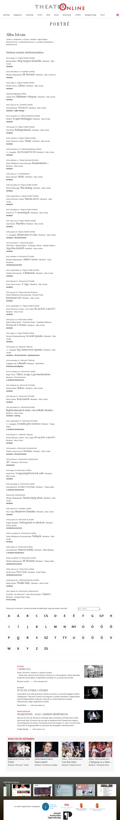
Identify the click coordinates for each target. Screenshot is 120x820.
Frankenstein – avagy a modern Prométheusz (42, 714)
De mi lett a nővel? (45, 308)
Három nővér (32, 198)
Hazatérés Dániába (25, 511)
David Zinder (41, 572)
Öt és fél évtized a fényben (32, 690)
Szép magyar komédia (29, 60)
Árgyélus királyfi (15, 248)
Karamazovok (13, 297)
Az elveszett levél (26, 152)
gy (102, 616)
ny (74, 627)
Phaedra (20, 223)
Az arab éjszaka (34, 336)
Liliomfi (21, 363)
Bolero (21, 388)
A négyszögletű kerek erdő (29, 473)
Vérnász (27, 451)
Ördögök (36, 536)
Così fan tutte (69, 762)
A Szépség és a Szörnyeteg (100, 762)
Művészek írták (23, 711)
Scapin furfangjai (22, 118)
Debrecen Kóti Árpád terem (19, 759)
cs (46, 616)
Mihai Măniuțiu (48, 550)
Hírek (48, 15)
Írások (56, 15)
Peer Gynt (22, 572)
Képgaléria (18, 15)
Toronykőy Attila (102, 765)
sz (46, 638)
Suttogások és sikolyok (32, 522)
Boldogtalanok (23, 129)
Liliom (21, 85)
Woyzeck (23, 107)
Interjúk (20, 666)
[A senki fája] (93, 671)
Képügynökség (90, 15)
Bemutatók (67, 15)
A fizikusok (29, 273)
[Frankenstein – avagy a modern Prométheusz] (93, 716)
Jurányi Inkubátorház (44, 759)
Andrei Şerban (11, 525)
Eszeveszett (41, 762)
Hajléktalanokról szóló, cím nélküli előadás (29, 410)
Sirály (28, 140)
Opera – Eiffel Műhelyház (72, 759)
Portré (39, 15)
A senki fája (24, 669)
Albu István (48, 75)
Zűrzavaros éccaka (27, 234)
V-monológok (22, 212)
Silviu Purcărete (20, 377)
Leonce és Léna (26, 486)
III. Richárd (29, 74)
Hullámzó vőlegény (26, 96)
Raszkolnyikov (40, 163)
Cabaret (46, 594)
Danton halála (25, 549)
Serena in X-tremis (16, 325)
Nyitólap (6, 15)
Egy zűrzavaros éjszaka (29, 349)
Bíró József (24, 462)
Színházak (29, 15)
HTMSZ (78, 15)
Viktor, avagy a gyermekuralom (33, 374)
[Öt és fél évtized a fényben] (93, 692)
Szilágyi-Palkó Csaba (22, 597)
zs (46, 649)
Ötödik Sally (23, 583)
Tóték (11, 762)
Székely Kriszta (75, 765)
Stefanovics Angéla (49, 765)
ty (65, 638)
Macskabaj (26, 187)
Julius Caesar (30, 259)
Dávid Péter (39, 363)
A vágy (25, 284)
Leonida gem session (28, 423)
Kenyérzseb (23, 399)
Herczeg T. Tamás (22, 765)
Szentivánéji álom (32, 497)
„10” (8, 462)
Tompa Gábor (49, 487)
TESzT (102, 15)
